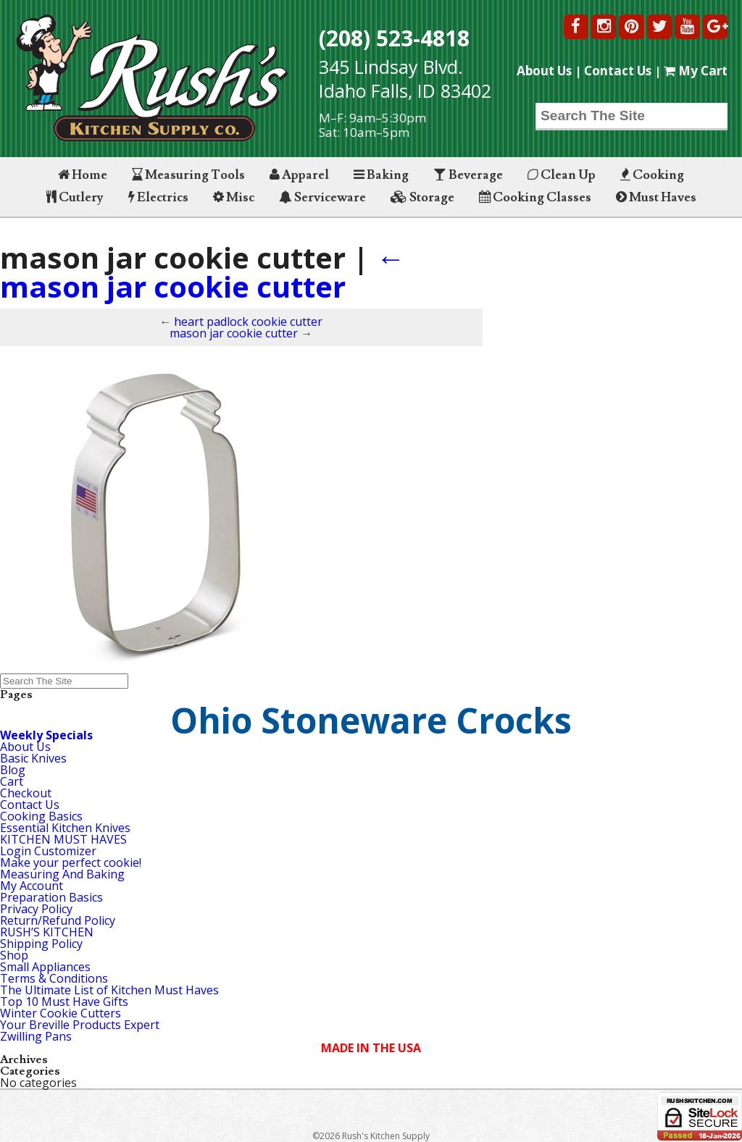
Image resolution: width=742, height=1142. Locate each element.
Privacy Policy (36, 909)
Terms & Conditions (54, 978)
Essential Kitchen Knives (65, 828)
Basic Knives (33, 758)
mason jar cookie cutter (202, 272)
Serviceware (322, 197)
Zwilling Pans (36, 1036)
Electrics (158, 197)
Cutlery (75, 197)
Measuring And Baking (62, 874)
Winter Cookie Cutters (60, 1013)
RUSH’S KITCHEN (46, 932)
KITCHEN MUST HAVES (63, 839)
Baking (381, 175)
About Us (544, 70)
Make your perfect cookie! (70, 862)
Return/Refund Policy (57, 920)
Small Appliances (45, 967)
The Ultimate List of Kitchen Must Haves (109, 990)
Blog (12, 770)
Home (82, 175)
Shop (14, 955)
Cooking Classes (535, 197)
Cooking (652, 175)
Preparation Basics (51, 897)
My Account (31, 886)
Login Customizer (48, 851)
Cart (11, 781)
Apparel (299, 175)
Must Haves (656, 197)
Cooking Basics (41, 816)
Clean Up (562, 175)
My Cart (696, 70)
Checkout (25, 793)
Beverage (468, 175)
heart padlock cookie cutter (248, 321)
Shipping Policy (41, 944)
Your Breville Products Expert (79, 1025)
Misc (233, 197)
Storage (422, 197)
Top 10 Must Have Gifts (64, 1001)
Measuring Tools (188, 175)
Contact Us (617, 70)
